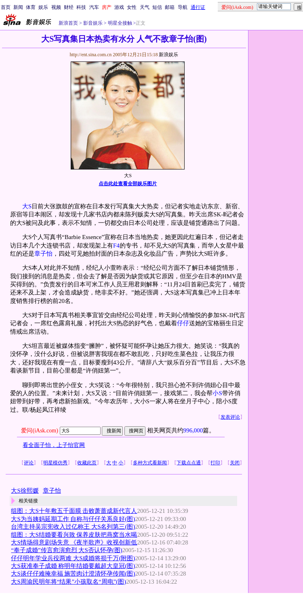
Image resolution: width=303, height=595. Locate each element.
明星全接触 (119, 23)
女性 (132, 7)
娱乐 (43, 7)
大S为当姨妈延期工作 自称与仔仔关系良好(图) (73, 519)
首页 (6, 7)
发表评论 (230, 417)
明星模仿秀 (55, 463)
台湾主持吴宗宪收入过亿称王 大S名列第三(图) (73, 526)
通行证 (198, 7)
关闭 (235, 463)
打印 (215, 463)
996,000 (193, 430)
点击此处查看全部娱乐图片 (128, 183)
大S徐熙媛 (24, 490)
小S (217, 393)
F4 (116, 245)
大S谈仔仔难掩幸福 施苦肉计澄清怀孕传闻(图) (73, 573)
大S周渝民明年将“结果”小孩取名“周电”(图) (68, 581)
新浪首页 (68, 23)
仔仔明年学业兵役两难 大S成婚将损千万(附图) (73, 558)
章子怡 (43, 253)
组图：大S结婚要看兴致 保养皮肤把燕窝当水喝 (74, 534)
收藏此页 (87, 463)
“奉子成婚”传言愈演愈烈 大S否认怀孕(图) (66, 550)
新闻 (18, 7)
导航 (182, 7)
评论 (29, 463)
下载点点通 (189, 463)
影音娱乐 (93, 23)
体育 (31, 7)
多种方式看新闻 (150, 463)
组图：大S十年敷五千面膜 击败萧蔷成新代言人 (74, 511)
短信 (157, 7)
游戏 (119, 7)
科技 (81, 7)
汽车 (94, 7)
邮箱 (170, 7)
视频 (56, 7)
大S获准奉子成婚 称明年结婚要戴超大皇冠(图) (73, 566)
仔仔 (183, 323)
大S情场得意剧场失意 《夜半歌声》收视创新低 (74, 542)
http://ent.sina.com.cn (91, 54)
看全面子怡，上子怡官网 (54, 445)
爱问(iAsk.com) (39, 431)
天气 (144, 7)
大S (27, 206)
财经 (69, 7)
